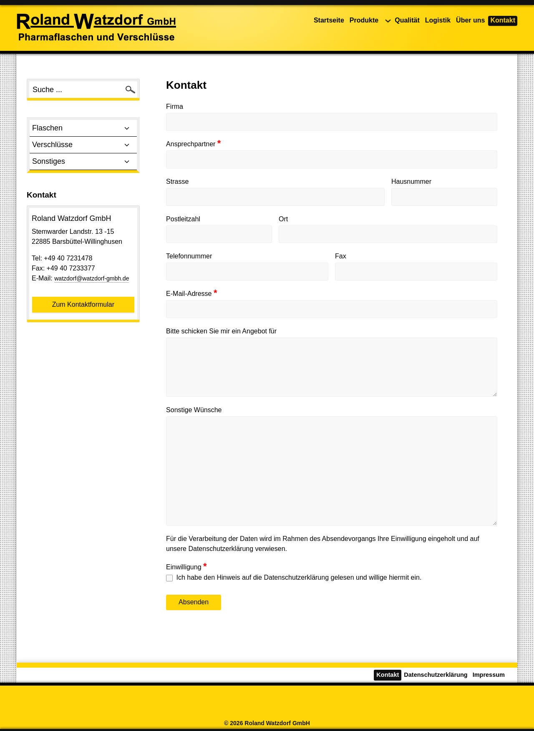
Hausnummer (411, 181)
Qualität (407, 20)
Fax (340, 256)
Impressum (489, 674)
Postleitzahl (183, 219)
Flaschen (83, 128)
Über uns (470, 20)
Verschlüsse (83, 144)
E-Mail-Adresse (191, 293)
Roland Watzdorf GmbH (277, 723)
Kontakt (502, 20)
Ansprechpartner (193, 143)
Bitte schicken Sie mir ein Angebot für (221, 331)
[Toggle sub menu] (126, 128)
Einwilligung (186, 566)
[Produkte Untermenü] (388, 21)
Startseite (329, 20)
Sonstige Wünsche (194, 409)
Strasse (177, 181)
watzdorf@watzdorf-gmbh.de (91, 278)
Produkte (364, 20)
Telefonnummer (189, 256)
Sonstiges (83, 161)
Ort (283, 219)
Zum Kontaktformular (83, 304)
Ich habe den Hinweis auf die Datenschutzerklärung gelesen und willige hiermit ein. (293, 577)
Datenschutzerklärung (435, 674)
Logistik (438, 20)
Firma (174, 106)
